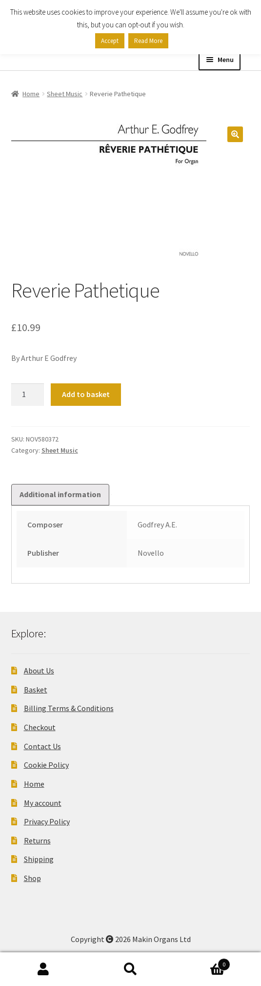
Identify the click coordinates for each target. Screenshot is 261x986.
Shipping (39, 859)
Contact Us (42, 746)
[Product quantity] (27, 394)
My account (42, 803)
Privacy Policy (47, 821)
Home (31, 93)
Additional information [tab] (60, 494)
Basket (35, 689)
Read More (148, 41)
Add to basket (86, 394)
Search (130, 969)
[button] (235, 134)
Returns (37, 840)
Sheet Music (64, 93)
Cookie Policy (46, 765)
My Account (43, 969)
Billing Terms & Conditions (69, 708)
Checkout (40, 727)
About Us (39, 670)
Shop (32, 878)
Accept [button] (110, 41)
